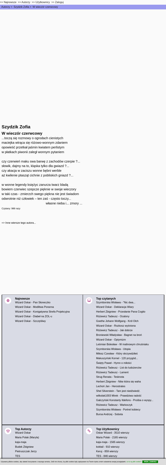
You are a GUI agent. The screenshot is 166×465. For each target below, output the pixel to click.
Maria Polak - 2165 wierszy (111, 437)
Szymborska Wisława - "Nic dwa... (115, 302)
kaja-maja (20, 442)
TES (17, 456)
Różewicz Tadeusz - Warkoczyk (114, 404)
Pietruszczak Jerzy (26, 451)
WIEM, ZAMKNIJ (150, 462)
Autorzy (5, 7)
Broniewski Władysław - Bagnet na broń (119, 335)
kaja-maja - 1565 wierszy (110, 442)
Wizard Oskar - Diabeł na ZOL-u (33, 316)
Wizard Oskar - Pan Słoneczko (32, 302)
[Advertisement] (83, 33)
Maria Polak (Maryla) (27, 437)
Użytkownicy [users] (43, 2)
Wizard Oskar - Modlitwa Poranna (34, 307)
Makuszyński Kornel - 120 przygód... (117, 358)
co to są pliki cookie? (133, 462)
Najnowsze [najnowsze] (10, 2)
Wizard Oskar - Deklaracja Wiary (115, 307)
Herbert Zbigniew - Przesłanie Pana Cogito (120, 311)
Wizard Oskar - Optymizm (111, 339)
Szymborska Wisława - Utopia (113, 349)
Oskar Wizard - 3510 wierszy (112, 432)
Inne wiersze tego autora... (20, 222)
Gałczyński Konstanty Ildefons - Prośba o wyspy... (124, 400)
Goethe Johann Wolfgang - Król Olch (117, 321)
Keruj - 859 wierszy (107, 451)
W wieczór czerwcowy (45, 7)
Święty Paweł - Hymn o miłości (113, 363)
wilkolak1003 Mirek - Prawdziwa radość (118, 395)
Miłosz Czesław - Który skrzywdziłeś (117, 353)
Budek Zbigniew (24, 446)
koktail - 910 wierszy (107, 446)
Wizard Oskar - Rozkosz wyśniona (116, 325)
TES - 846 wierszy (106, 456)
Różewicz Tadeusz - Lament (112, 372)
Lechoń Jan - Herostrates (110, 386)
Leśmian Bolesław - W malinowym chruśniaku (122, 344)
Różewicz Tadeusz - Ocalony (112, 316)
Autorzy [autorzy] (26, 2)
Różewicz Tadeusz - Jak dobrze (114, 330)
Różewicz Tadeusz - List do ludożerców (118, 367)
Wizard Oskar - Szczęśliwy (30, 321)
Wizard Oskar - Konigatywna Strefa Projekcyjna (42, 311)
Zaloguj (59, 2)
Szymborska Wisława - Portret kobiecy (118, 409)
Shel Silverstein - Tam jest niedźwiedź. (118, 391)
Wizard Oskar (23, 432)
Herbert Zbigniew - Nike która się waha (118, 381)
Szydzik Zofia (21, 7)
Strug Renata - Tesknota (110, 376)
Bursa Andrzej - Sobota (109, 414)
